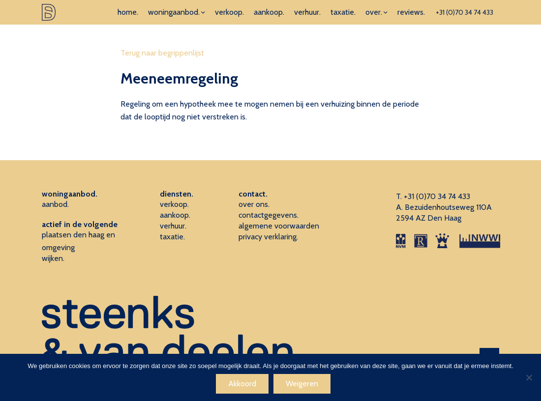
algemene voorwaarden (279, 225)
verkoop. (229, 12)
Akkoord (242, 383)
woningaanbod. (174, 12)
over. (373, 12)
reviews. (411, 12)
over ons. (254, 204)
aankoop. (269, 12)
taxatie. (343, 12)
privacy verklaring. (268, 236)
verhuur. (307, 12)
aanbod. (55, 204)
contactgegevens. (269, 215)
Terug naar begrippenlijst (162, 52)
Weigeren (302, 383)
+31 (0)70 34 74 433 (464, 12)
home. (128, 12)
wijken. (53, 258)
